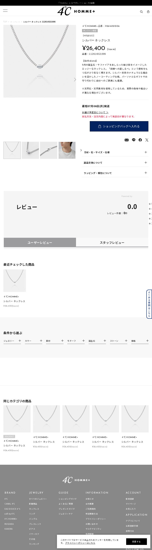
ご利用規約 (91, 462)
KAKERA (9, 482)
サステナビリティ (94, 482)
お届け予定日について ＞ (95, 112)
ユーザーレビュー (40, 195)
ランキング (34, 497)
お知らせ (90, 452)
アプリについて (133, 474)
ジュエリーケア (66, 467)
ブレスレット (35, 477)
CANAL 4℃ (10, 457)
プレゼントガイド (67, 462)
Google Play (131, 494)
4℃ (6, 452)
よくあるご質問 (66, 457)
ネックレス (15, 22)
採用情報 (90, 487)
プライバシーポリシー (96, 472)
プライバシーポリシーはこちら (80, 542)
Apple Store (131, 489)
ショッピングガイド (68, 452)
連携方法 (130, 484)
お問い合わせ (92, 477)
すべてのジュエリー (38, 452)
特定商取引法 (92, 467)
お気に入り (131, 462)
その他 (32, 492)
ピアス (32, 482)
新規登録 (130, 452)
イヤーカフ (34, 487)
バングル (33, 472)
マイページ (131, 457)
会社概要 (90, 457)
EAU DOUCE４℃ (12, 462)
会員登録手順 (132, 479)
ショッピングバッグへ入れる (122, 126)
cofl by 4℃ (10, 467)
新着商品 (33, 457)
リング (32, 467)
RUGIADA (9, 477)
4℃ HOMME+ (11, 472)
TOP (5, 22)
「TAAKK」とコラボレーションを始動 (76, 3)
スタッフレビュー (112, 195)
